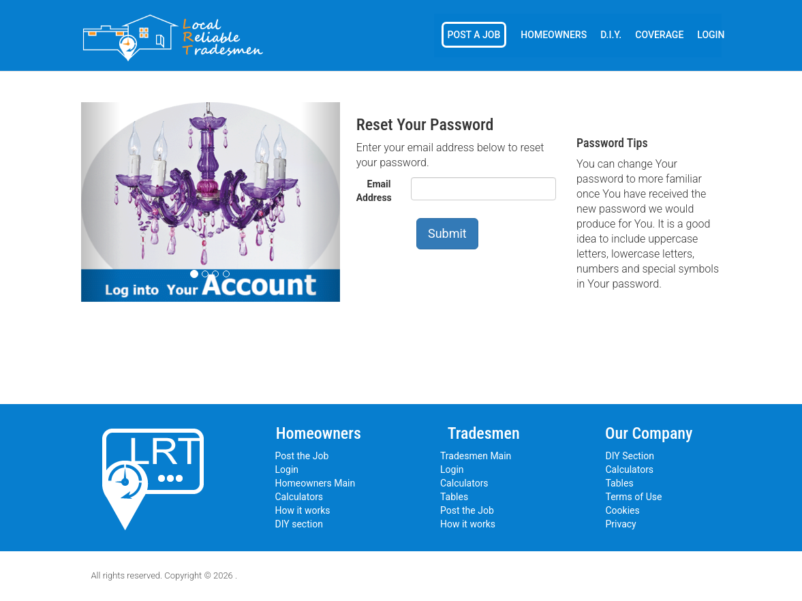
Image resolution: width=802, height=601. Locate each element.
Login (710, 34)
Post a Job (474, 34)
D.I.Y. (610, 34)
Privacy (621, 524)
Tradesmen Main (475, 455)
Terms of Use (634, 496)
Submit (447, 233)
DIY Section (630, 455)
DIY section (299, 524)
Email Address (374, 191)
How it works (302, 510)
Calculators (299, 496)
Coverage (659, 34)
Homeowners (554, 34)
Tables (454, 496)
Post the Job (302, 455)
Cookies (623, 510)
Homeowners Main (315, 483)
